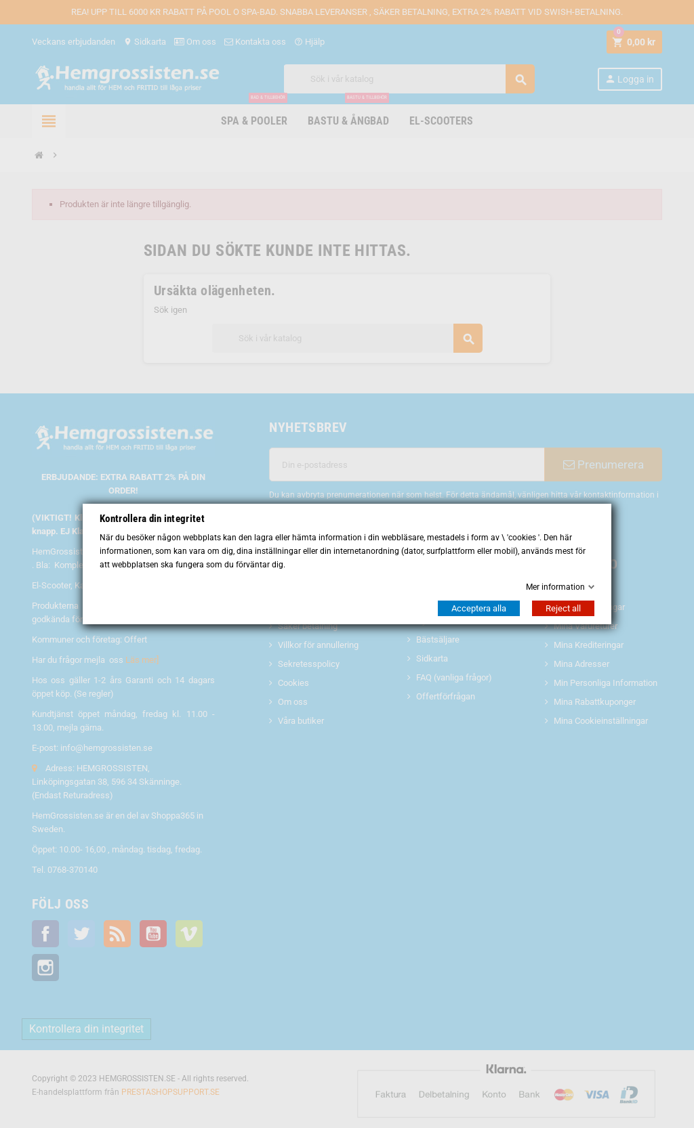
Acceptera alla (478, 608)
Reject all (563, 608)
